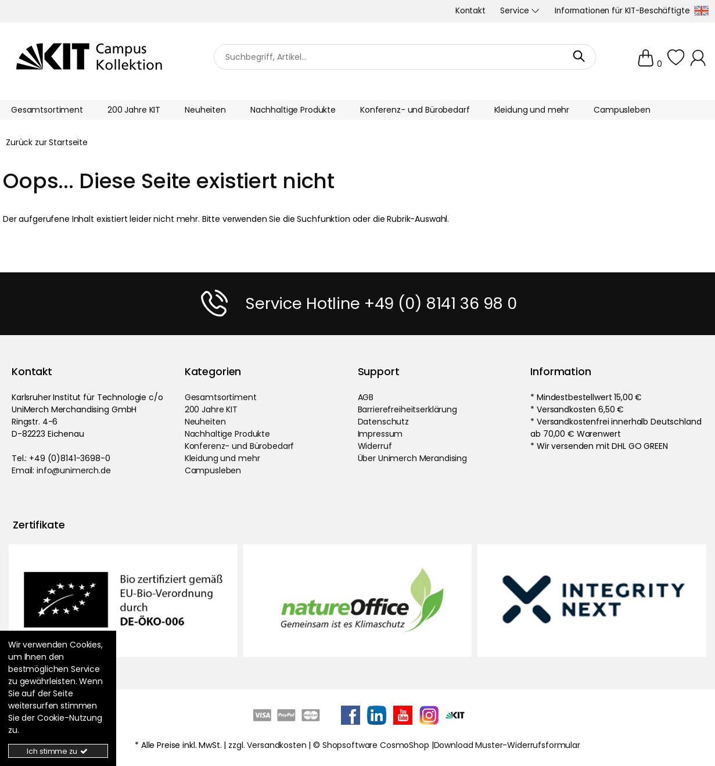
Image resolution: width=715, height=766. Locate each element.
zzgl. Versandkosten (267, 745)
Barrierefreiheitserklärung (407, 409)
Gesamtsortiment (221, 397)
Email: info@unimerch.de (61, 470)
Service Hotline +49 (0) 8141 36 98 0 (381, 303)
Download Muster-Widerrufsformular (507, 745)
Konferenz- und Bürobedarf (239, 446)
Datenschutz (383, 421)
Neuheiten (205, 421)
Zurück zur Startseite (47, 142)
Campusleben (213, 470)
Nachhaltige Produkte (227, 434)
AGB (366, 397)
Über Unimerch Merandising (413, 458)
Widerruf (375, 446)
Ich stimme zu (58, 751)
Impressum (380, 434)
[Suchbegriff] (405, 56)
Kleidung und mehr (222, 458)
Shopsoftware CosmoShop (375, 745)
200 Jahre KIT (211, 409)
